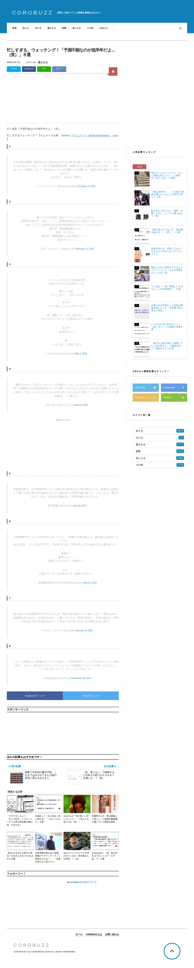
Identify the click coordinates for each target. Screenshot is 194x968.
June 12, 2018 (80, 405)
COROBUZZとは (93, 934)
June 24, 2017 (79, 505)
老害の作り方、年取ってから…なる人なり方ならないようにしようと (167, 251)
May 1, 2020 (81, 353)
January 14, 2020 (84, 630)
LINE (44, 68)
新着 (14, 28)
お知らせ (103, 28)
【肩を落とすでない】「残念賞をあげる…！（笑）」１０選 (167, 231)
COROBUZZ (32, 13)
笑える (26, 28)
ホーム (79, 934)
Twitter (14, 68)
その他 (90, 28)
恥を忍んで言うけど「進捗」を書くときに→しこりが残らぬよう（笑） (167, 213)
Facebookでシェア (35, 695)
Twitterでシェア (91, 695)
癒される (51, 28)
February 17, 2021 (85, 248)
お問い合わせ (112, 934)
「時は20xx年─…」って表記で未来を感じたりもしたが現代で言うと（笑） (167, 194)
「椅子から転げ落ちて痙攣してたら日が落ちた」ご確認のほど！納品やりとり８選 (167, 346)
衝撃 (64, 28)
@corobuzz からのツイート (82, 881)
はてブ (59, 68)
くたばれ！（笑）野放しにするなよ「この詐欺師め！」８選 (167, 287)
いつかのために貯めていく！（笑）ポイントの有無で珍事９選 (167, 327)
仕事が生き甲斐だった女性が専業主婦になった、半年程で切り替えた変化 (167, 308)
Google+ (147, 397)
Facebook (29, 68)
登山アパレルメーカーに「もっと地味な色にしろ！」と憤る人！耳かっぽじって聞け (167, 175)
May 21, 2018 (90, 582)
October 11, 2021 (86, 186)
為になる (76, 28)
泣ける (38, 28)
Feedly (175, 397)
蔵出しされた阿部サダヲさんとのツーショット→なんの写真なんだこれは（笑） (167, 270)
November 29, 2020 (81, 678)
